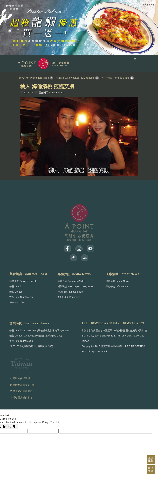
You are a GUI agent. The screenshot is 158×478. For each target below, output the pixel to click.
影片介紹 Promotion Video (34, 77)
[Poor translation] (12, 426)
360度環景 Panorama (69, 297)
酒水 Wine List (17, 302)
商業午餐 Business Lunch (23, 281)
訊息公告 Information (117, 286)
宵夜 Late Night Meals (21, 297)
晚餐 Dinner (15, 291)
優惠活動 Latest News (117, 281)
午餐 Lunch (15, 286)
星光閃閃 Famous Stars (115, 77)
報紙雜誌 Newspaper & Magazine (75, 77)
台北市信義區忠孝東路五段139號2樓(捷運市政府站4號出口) (115, 330)
